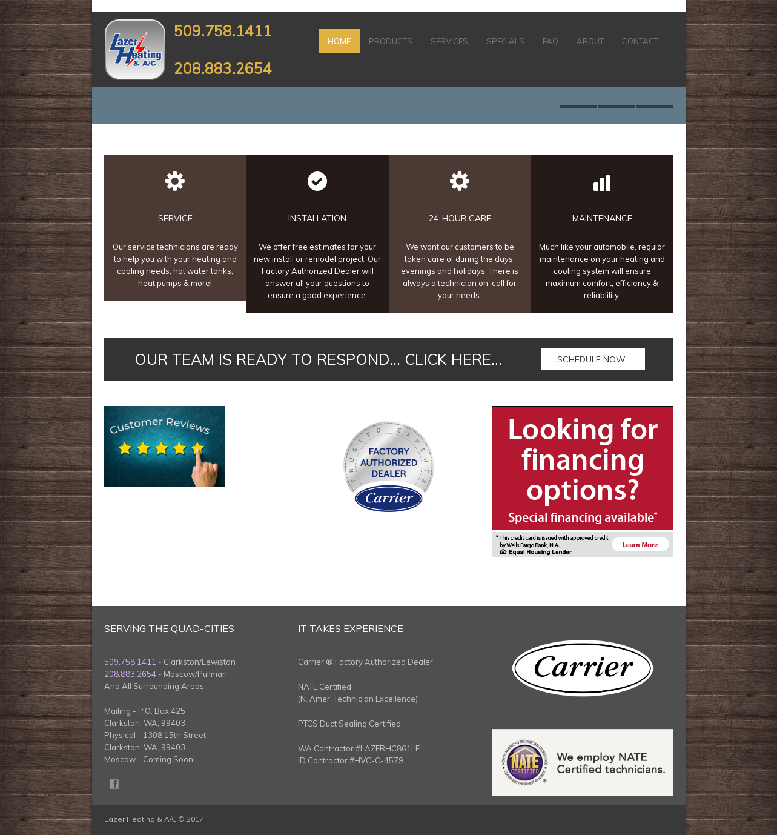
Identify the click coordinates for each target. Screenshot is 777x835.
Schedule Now (591, 359)
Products (390, 41)
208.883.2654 (223, 68)
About (590, 41)
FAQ (550, 41)
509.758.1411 (223, 30)
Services (449, 41)
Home (339, 41)
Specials (505, 41)
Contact (640, 41)
